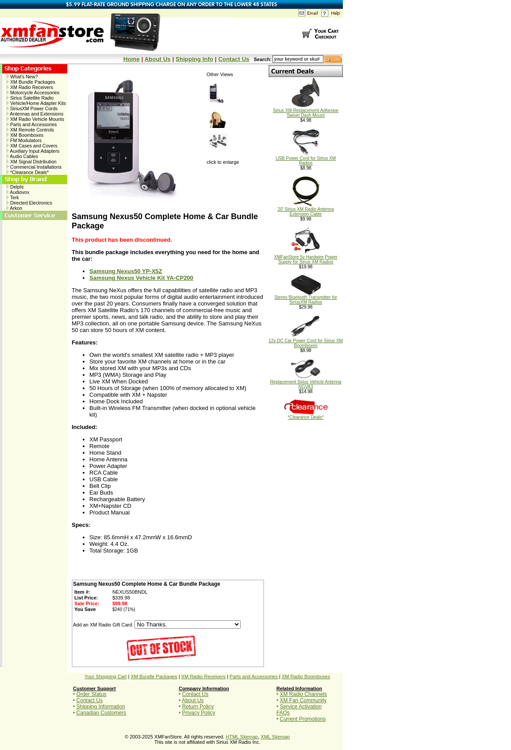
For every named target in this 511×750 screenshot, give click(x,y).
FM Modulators (24, 140)
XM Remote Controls (30, 129)
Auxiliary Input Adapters (33, 151)
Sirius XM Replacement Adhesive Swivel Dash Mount (305, 111)
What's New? (22, 76)
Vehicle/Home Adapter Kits (36, 103)
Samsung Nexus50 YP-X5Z (125, 271)
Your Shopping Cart (106, 676)
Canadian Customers (102, 713)
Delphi (15, 186)
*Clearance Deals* (28, 172)
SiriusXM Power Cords (32, 108)
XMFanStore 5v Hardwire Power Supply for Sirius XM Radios (305, 257)
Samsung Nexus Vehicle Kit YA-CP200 (141, 277)
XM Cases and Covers (32, 145)
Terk (13, 197)
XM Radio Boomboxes (306, 676)
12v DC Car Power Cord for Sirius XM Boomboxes (306, 341)
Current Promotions (303, 719)
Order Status (92, 694)
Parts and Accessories (32, 124)
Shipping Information (101, 707)
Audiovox (18, 192)
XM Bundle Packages (31, 82)
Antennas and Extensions (35, 113)
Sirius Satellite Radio (30, 98)
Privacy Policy (198, 713)
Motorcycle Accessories (33, 92)
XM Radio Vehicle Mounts (35, 119)
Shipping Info (194, 59)
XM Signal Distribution (32, 161)
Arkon (14, 208)
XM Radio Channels (303, 694)
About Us (157, 59)
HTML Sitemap (242, 736)
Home (131, 59)
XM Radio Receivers (30, 87)
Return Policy (198, 707)
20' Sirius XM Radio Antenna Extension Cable (306, 209)
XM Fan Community (303, 700)
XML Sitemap (275, 736)
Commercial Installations (34, 167)
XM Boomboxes (25, 135)
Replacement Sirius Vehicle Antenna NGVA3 (305, 382)
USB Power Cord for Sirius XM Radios (306, 159)
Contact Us (233, 59)
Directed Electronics (29, 202)
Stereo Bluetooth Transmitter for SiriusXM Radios (305, 298)
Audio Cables (22, 156)
